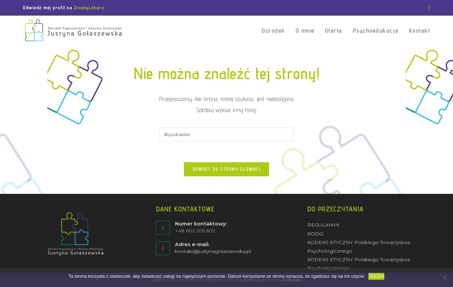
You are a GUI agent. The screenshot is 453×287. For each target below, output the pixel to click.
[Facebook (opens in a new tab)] (428, 7)
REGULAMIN (323, 225)
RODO (315, 234)
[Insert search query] (226, 134)
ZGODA (376, 276)
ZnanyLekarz (89, 7)
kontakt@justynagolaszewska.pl (213, 251)
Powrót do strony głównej (226, 169)
